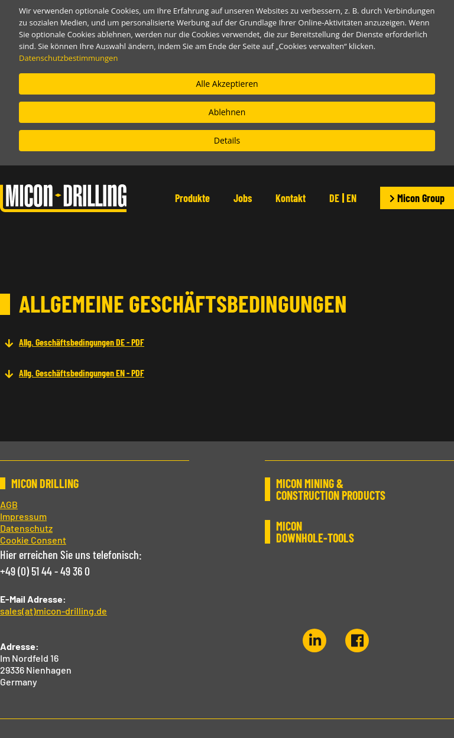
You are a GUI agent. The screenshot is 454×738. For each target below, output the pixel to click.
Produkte (192, 197)
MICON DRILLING (45, 483)
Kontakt (290, 197)
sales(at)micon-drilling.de (53, 610)
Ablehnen (227, 112)
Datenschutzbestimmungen (68, 58)
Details (227, 140)
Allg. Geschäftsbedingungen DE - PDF (81, 341)
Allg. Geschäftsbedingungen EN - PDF (81, 372)
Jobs (243, 197)
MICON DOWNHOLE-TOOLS (315, 532)
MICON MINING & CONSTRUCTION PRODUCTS (330, 489)
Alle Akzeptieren (227, 83)
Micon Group (417, 197)
